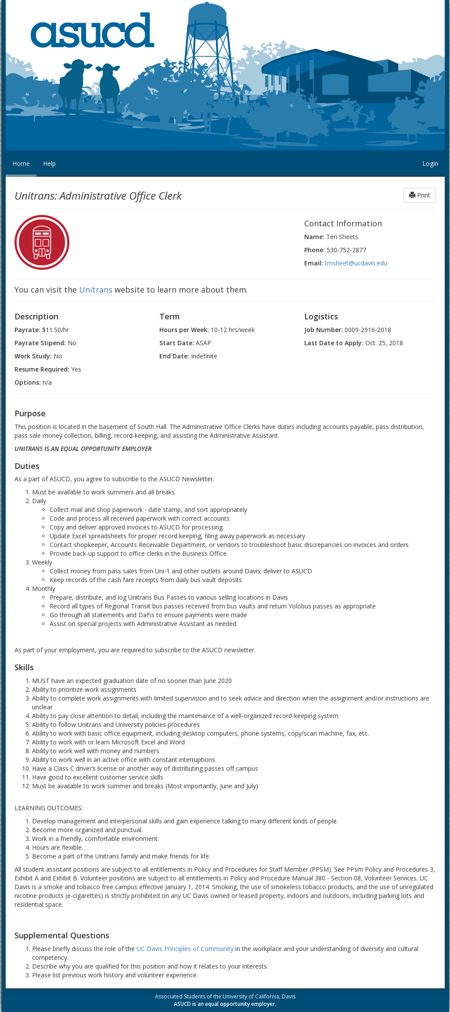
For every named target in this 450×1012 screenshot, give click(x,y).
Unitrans (95, 289)
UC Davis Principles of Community (185, 948)
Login (430, 163)
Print (419, 195)
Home (21, 163)
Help (49, 163)
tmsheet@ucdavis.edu (356, 263)
